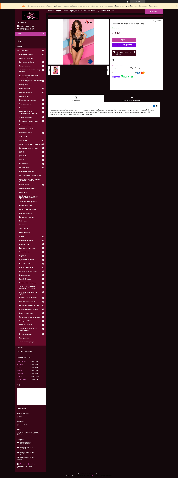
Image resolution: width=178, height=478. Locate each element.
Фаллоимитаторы (25, 104)
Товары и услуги (70, 11)
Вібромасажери (24, 275)
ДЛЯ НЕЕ (22, 152)
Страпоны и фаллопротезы (28, 121)
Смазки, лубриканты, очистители (30, 81)
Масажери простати (26, 240)
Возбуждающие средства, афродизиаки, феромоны (28, 197)
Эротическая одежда (26, 342)
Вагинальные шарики (26, 129)
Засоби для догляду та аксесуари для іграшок (27, 287)
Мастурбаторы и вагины (27, 100)
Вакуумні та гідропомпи (27, 248)
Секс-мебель (23, 229)
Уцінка (21, 236)
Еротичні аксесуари (26, 313)
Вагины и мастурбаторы (27, 209)
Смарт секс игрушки (26, 58)
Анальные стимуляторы (27, 188)
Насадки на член (25, 263)
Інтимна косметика (25, 334)
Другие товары (24, 96)
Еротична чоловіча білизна (28, 309)
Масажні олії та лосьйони (28, 298)
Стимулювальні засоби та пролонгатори (28, 329)
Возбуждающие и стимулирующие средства (28, 112)
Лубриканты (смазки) (26, 171)
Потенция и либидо (26, 54)
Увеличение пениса (25, 133)
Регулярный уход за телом (28, 148)
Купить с (124, 45)
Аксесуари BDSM (25, 321)
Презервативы (24, 85)
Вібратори (22, 256)
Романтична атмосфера (27, 302)
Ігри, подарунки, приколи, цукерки (28, 293)
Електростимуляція (26, 267)
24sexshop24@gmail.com (27, 464)
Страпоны (22, 225)
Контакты (92, 11)
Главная (50, 11)
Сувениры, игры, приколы (28, 202)
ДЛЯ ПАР (22, 160)
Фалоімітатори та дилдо (27, 283)
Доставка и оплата (106, 11)
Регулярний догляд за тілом (29, 305)
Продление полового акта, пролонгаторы (28, 76)
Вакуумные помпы (25, 92)
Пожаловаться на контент (83, 476)
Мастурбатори (24, 244)
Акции (58, 11)
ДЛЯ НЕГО (22, 156)
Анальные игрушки (25, 117)
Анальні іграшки (24, 252)
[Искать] (44, 34)
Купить (124, 39)
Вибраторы (23, 108)
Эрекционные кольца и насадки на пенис (30, 70)
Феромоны (23, 140)
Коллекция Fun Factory (27, 62)
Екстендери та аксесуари (28, 271)
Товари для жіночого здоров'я (30, 317)
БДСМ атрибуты (24, 88)
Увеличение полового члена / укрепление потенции (29, 180)
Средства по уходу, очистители (30, 175)
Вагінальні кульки (25, 325)
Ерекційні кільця (25, 279)
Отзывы (20, 347)
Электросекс (23, 136)
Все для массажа (25, 66)
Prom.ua (98, 474)
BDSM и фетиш (24, 233)
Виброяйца (23, 192)
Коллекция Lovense (26, 125)
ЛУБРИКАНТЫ (24, 167)
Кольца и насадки (25, 205)
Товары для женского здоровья (30, 144)
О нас (83, 11)
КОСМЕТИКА (23, 164)
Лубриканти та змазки (27, 260)
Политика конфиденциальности (102, 476)
